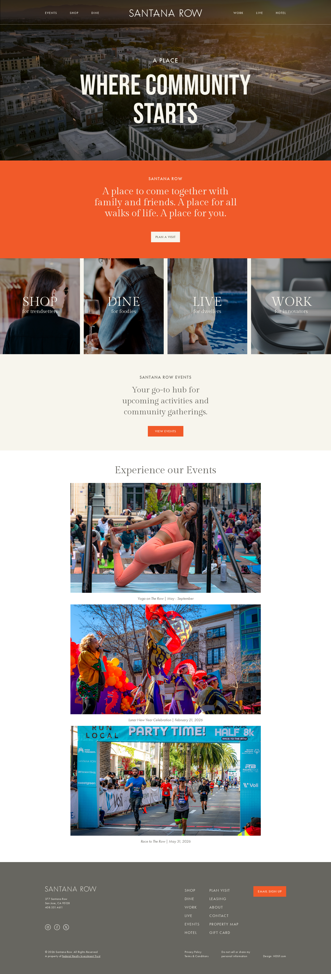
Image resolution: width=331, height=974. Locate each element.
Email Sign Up (270, 891)
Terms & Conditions (197, 956)
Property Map (224, 924)
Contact (219, 915)
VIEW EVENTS (165, 431)
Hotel (281, 13)
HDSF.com (279, 956)
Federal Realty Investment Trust (81, 956)
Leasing (218, 898)
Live (259, 13)
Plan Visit (219, 890)
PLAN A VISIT (165, 237)
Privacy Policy (193, 952)
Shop (74, 13)
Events (51, 13)
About (216, 907)
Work (238, 13)
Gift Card (219, 932)
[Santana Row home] (165, 13)
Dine (95, 13)
